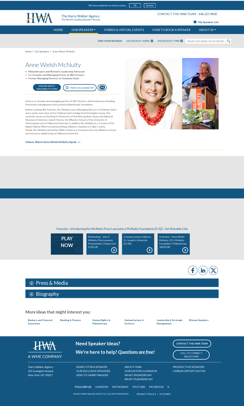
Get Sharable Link (176, 229)
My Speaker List (206, 22)
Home (28, 51)
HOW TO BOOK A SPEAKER (171, 29)
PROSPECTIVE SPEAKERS (188, 366)
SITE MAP (165, 394)
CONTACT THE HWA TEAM (176, 14)
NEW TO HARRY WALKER (92, 375)
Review (150, 5)
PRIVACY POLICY (146, 394)
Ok (135, 5)
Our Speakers (42, 51)
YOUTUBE (138, 386)
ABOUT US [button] (206, 29)
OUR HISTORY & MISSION (141, 371)
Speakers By (139, 41)
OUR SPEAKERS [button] (82, 29)
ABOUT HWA (133, 366)
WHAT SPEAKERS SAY (138, 375)
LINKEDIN (101, 386)
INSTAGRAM (120, 386)
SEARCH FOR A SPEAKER (91, 366)
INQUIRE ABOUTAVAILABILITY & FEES (46, 87)
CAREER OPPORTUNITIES (189, 371)
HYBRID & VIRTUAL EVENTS (124, 29)
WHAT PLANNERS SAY (139, 379)
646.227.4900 (208, 14)
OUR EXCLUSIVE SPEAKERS (93, 371)
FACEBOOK (156, 386)
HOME (58, 29)
